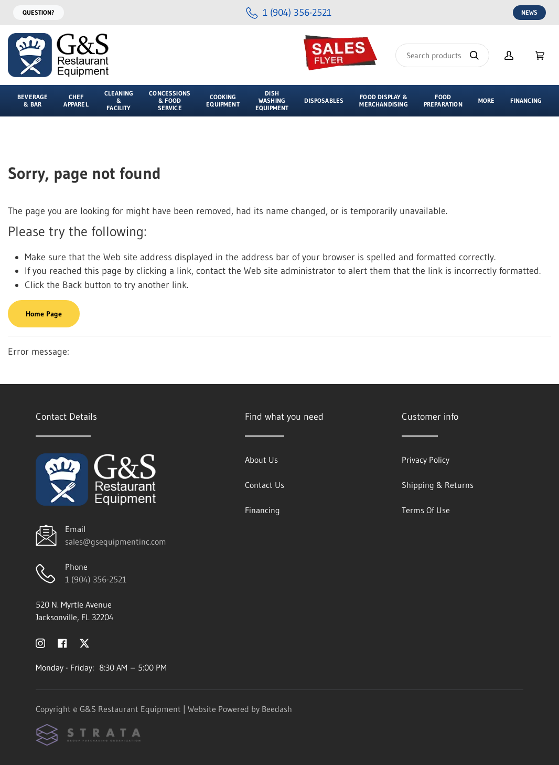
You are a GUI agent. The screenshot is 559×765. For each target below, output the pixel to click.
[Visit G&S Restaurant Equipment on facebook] (62, 642)
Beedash (277, 709)
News (529, 12)
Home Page (44, 313)
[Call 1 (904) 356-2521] (288, 13)
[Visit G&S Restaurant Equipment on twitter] (84, 642)
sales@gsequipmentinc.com (115, 541)
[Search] (442, 55)
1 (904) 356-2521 (95, 579)
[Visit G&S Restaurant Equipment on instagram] (40, 642)
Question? (39, 12)
